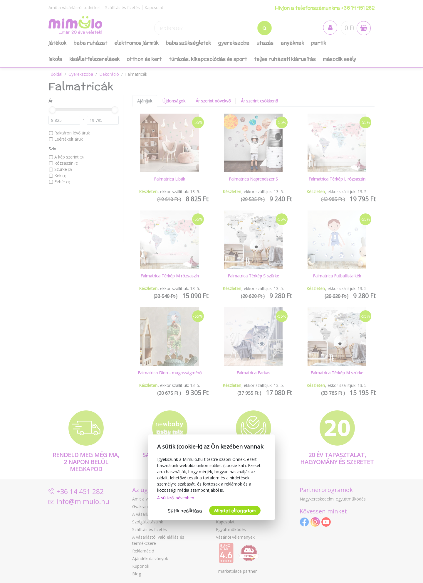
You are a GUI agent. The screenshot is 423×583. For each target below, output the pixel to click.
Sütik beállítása (185, 511)
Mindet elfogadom (235, 511)
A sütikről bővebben (175, 498)
